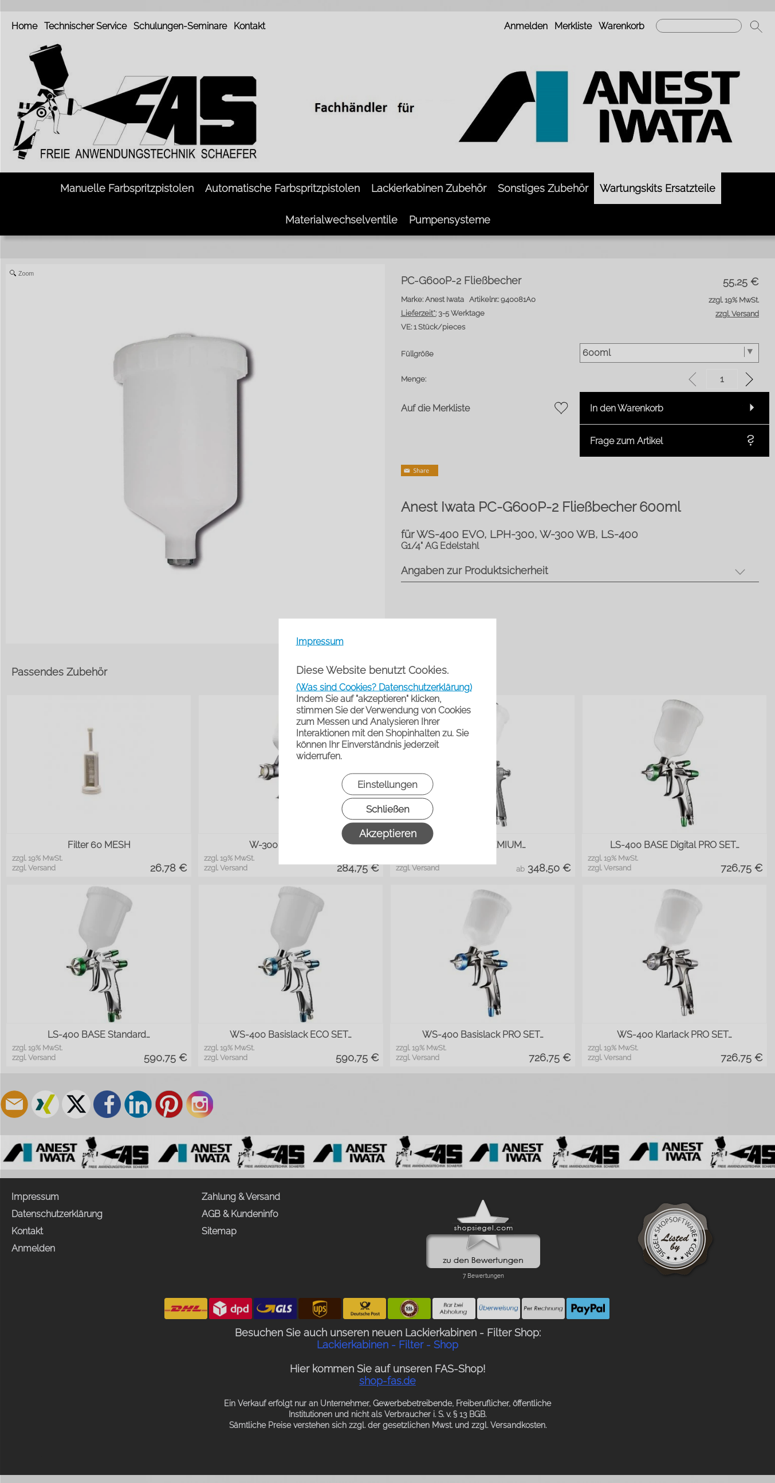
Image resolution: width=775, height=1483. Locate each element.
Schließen (388, 809)
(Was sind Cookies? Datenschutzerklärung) (384, 687)
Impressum (320, 641)
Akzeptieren (387, 833)
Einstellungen (387, 784)
